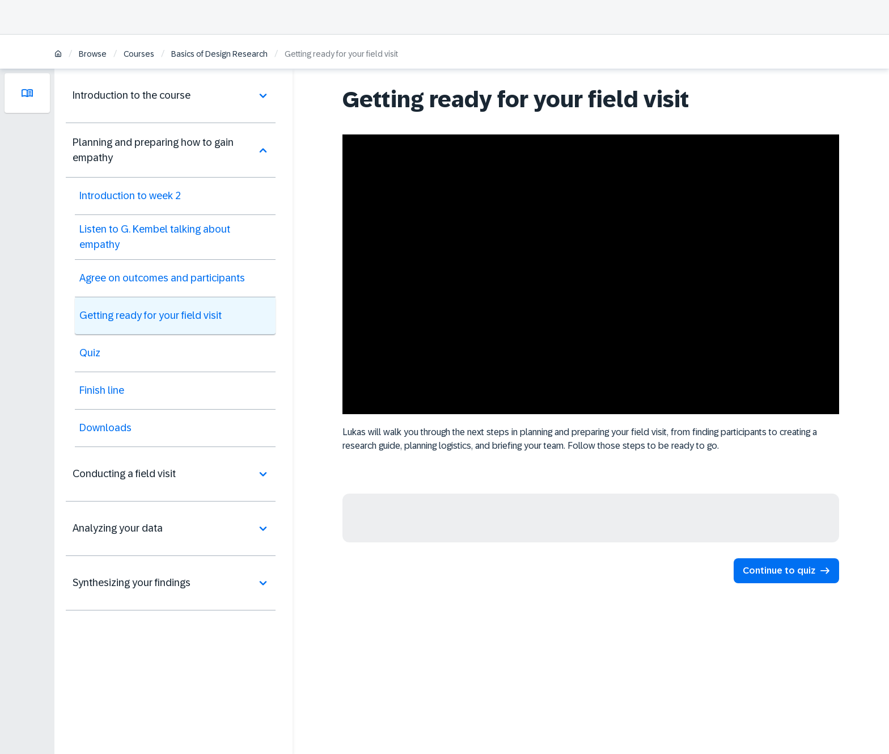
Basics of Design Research (219, 53)
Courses (139, 53)
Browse (93, 53)
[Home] (58, 55)
